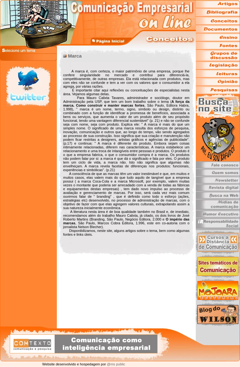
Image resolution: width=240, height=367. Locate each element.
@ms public (115, 364)
